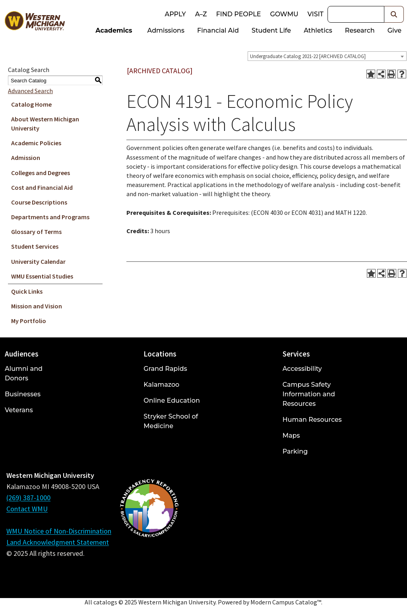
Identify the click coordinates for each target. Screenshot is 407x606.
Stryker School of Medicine (170, 421)
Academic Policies (36, 143)
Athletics (318, 30)
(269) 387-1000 (28, 497)
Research (360, 30)
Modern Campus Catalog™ (285, 602)
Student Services (34, 246)
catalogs (105, 602)
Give (394, 30)
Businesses (23, 394)
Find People (238, 14)
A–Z (201, 14)
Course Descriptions (39, 202)
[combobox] (327, 56)
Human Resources (312, 419)
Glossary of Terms (36, 232)
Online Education (171, 400)
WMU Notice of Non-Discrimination (58, 531)
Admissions (166, 30)
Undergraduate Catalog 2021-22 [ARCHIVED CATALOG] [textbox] (308, 56)
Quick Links (27, 291)
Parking (295, 451)
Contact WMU (27, 508)
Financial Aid (218, 30)
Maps (291, 435)
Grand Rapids (165, 368)
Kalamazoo (161, 384)
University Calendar (38, 261)
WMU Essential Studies (42, 276)
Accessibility (302, 368)
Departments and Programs (50, 217)
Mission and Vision (36, 306)
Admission (25, 158)
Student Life (271, 30)
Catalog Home (31, 104)
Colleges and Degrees (40, 173)
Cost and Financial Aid (42, 187)
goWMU (284, 14)
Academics (113, 30)
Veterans (19, 410)
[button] (394, 14)
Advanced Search (30, 91)
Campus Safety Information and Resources (309, 394)
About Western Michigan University (45, 123)
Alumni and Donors (24, 373)
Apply (175, 14)
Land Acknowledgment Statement (57, 542)
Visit (316, 14)
